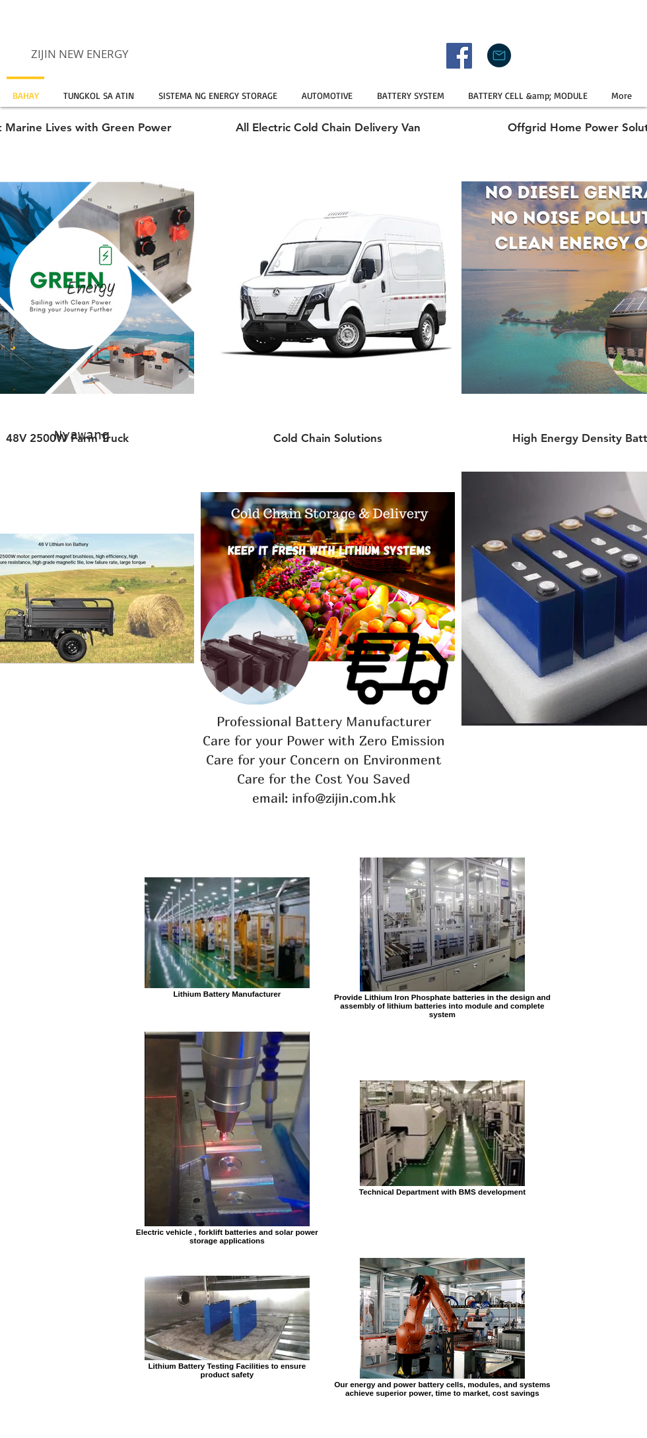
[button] (217, 90)
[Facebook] (459, 56)
